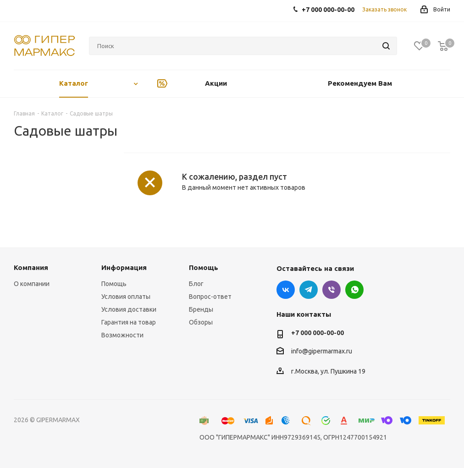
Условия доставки (128, 309)
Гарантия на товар (128, 322)
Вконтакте (285, 290)
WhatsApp (354, 290)
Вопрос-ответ (210, 296)
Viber (331, 290)
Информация (124, 267)
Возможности (122, 335)
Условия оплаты (125, 296)
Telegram (308, 290)
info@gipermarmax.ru (321, 351)
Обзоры (201, 322)
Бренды (201, 309)
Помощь (114, 283)
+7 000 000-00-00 (317, 332)
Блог (196, 283)
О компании (32, 283)
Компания (31, 267)
